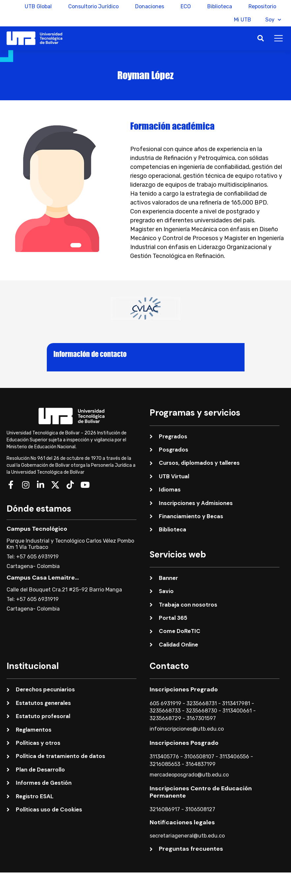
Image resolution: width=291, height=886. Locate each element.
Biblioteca (219, 6)
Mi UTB (240, 19)
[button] (260, 38)
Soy (273, 20)
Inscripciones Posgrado (184, 743)
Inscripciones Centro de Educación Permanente (201, 792)
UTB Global (38, 6)
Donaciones (149, 6)
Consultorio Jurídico (93, 6)
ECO (186, 6)
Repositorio (262, 6)
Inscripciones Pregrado (184, 689)
